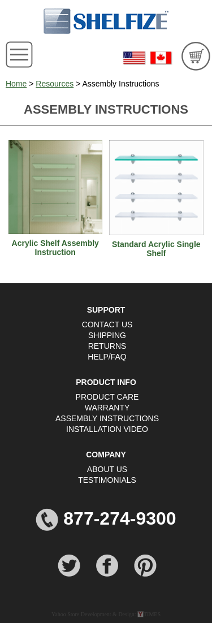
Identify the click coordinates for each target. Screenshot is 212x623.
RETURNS (107, 346)
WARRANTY (107, 407)
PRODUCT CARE (107, 396)
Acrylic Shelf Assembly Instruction (55, 248)
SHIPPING (107, 335)
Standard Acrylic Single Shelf (156, 249)
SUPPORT (106, 309)
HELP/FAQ (107, 356)
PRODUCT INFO (106, 382)
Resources (54, 83)
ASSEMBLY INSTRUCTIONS (107, 418)
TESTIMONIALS (107, 479)
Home (16, 83)
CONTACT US (107, 324)
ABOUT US (107, 469)
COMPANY (106, 454)
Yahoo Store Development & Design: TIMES (106, 614)
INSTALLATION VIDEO (107, 429)
